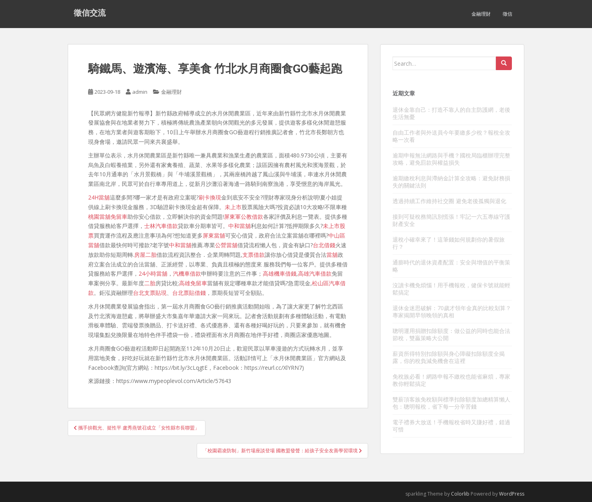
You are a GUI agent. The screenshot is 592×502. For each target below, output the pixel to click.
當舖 (332, 254)
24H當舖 (99, 197)
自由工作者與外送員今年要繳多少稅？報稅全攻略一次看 (451, 136)
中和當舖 (239, 226)
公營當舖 (226, 245)
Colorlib (460, 493)
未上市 (233, 207)
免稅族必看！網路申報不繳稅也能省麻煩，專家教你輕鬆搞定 (451, 380)
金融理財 (481, 13)
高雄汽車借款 (315, 273)
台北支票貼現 (150, 292)
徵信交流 (90, 14)
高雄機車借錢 (279, 273)
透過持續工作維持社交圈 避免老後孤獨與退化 (449, 201)
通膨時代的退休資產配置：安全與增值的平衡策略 (451, 265)
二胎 (149, 283)
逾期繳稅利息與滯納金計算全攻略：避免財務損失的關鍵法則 (451, 181)
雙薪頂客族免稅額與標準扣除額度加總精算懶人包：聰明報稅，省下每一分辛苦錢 (451, 402)
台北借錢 (324, 245)
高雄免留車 (193, 283)
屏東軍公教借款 (243, 216)
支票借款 (253, 254)
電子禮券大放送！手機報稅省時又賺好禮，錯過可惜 (451, 425)
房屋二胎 (145, 254)
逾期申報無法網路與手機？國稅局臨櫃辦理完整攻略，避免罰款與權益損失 (451, 158)
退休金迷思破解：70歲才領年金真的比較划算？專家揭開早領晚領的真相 (452, 311)
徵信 (507, 13)
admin (139, 91)
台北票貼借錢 (189, 292)
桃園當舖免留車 (107, 216)
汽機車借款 (187, 273)
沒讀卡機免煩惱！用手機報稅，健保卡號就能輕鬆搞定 (451, 288)
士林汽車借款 (161, 226)
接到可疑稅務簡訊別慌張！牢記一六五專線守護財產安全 (451, 220)
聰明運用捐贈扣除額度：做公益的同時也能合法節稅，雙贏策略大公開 (451, 334)
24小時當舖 (153, 273)
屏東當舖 (214, 235)
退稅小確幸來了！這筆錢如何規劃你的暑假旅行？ (449, 243)
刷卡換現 (210, 197)
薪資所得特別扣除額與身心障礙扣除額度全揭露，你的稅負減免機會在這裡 (449, 357)
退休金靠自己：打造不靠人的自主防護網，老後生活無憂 (451, 113)
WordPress (511, 493)
